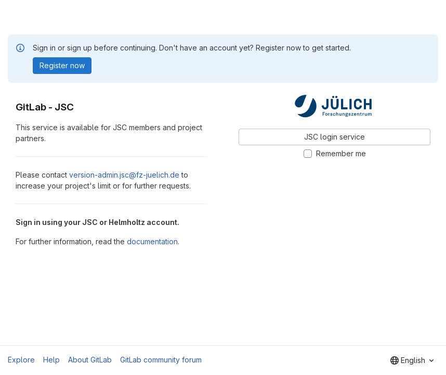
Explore (21, 359)
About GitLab (90, 359)
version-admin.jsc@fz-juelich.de (124, 174)
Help (51, 359)
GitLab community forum (161, 359)
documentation (152, 241)
